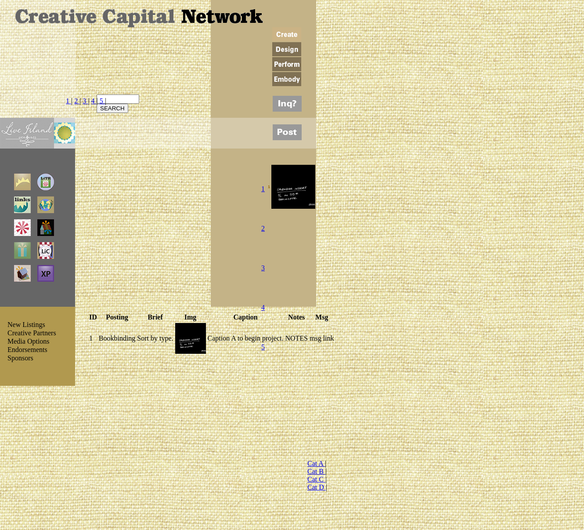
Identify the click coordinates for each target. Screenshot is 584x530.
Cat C (316, 479)
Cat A (316, 463)
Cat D (316, 487)
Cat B (316, 471)
